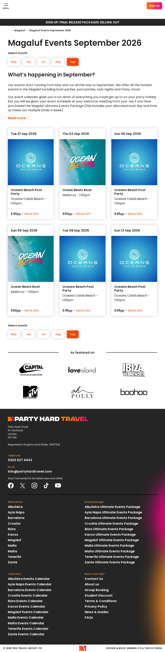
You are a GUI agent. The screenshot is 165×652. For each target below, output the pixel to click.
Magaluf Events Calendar (28, 612)
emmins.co (134, 648)
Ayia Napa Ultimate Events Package (113, 512)
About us (92, 584)
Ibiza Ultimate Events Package (109, 529)
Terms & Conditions (101, 601)
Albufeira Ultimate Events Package (112, 507)
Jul (43, 61)
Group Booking (97, 590)
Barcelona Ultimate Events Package (113, 518)
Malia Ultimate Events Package (109, 545)
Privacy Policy (96, 606)
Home (11, 30)
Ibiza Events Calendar (25, 601)
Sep (72, 61)
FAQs (89, 617)
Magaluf (19, 30)
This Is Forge (153, 648)
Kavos (13, 534)
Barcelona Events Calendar (30, 590)
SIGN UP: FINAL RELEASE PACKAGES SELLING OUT (82, 22)
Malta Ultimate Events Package (110, 551)
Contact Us (94, 579)
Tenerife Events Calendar (28, 628)
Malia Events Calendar (26, 617)
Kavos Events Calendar (26, 606)
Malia (12, 545)
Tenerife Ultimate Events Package (112, 557)
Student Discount (99, 595)
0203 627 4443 (20, 460)
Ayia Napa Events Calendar (30, 584)
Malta (12, 551)
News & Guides (97, 612)
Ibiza (12, 529)
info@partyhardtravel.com (30, 471)
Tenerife (14, 557)
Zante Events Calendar (26, 634)
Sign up (154, 5)
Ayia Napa (16, 512)
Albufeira (15, 507)
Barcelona (16, 518)
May (13, 61)
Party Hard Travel (36, 6)
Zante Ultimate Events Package (110, 562)
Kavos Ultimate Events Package (110, 534)
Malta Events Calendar (26, 623)
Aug (57, 61)
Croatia (14, 523)
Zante (12, 562)
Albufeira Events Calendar (29, 579)
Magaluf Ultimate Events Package (112, 540)
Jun (28, 61)
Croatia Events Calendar (28, 595)
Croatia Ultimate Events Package (111, 523)
